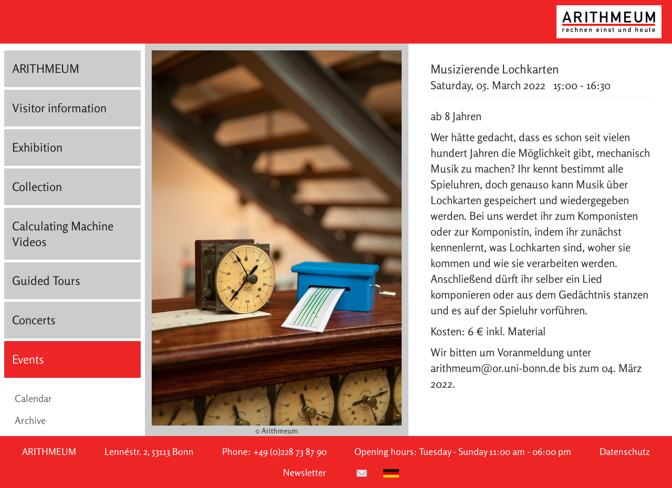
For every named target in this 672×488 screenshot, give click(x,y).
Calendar (33, 398)
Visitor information (59, 108)
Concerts (34, 320)
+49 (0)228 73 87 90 (290, 451)
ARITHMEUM (45, 68)
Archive (30, 420)
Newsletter (304, 472)
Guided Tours (46, 280)
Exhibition (37, 147)
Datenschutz (625, 451)
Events (28, 359)
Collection (37, 186)
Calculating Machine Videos (62, 234)
